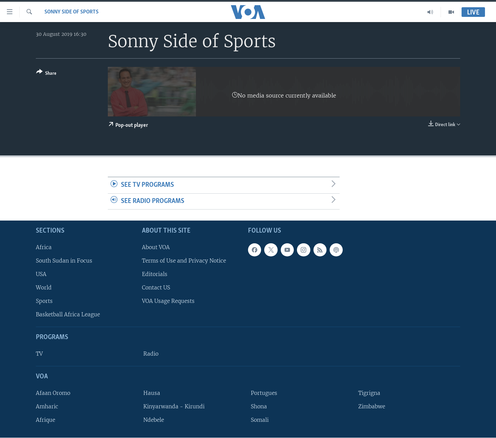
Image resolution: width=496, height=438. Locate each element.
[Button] (46, 74)
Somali (260, 420)
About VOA (156, 247)
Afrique (45, 420)
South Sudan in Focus (64, 260)
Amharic (47, 406)
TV (39, 354)
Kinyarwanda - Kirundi (174, 406)
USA (41, 274)
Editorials (154, 274)
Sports (44, 301)
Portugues (264, 393)
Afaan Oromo (53, 393)
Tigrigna (369, 393)
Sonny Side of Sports (71, 12)
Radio (150, 354)
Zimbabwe (371, 406)
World (44, 288)
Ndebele (153, 420)
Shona (259, 406)
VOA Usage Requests (168, 301)
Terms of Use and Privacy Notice (184, 260)
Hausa (151, 393)
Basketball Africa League (68, 315)
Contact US (156, 288)
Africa (44, 247)
